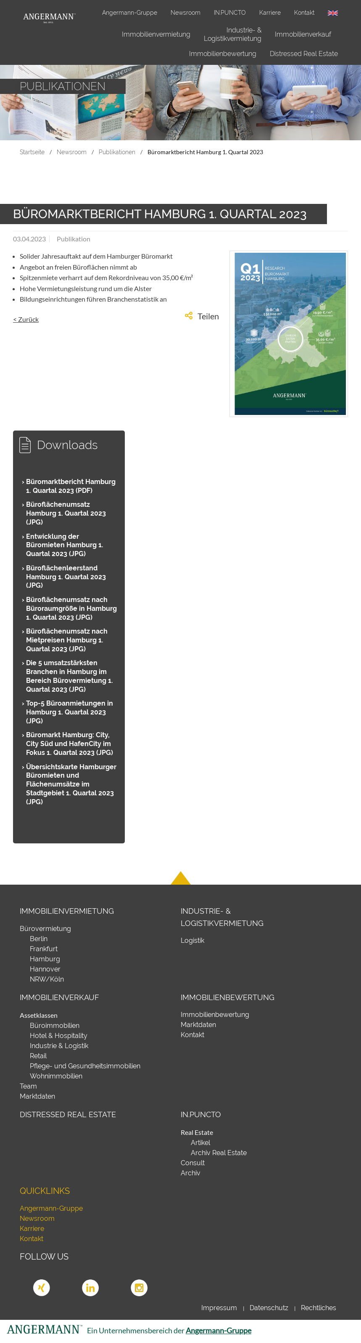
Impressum (219, 1308)
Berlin (38, 939)
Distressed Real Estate (304, 54)
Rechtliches (318, 1308)
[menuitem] (156, 34)
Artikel (200, 1143)
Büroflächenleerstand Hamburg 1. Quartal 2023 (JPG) (66, 577)
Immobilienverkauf (303, 34)
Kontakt (304, 12)
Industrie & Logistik (59, 1046)
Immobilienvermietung (156, 34)
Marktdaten (37, 1096)
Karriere (270, 12)
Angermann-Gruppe (129, 12)
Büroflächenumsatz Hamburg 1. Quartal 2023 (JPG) (66, 513)
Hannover (45, 969)
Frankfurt (44, 949)
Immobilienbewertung (222, 54)
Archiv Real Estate (219, 1153)
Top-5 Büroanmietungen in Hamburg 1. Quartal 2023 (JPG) (69, 712)
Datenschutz (269, 1308)
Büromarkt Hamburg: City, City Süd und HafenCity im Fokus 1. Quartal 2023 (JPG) (69, 744)
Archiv (190, 1173)
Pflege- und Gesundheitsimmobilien (85, 1066)
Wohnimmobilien (56, 1076)
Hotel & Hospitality (58, 1036)
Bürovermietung (45, 929)
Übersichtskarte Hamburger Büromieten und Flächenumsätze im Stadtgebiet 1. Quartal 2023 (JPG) (71, 784)
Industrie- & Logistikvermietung (232, 34)
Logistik (192, 940)
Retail (38, 1056)
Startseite (32, 151)
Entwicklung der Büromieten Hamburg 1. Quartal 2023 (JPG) (64, 545)
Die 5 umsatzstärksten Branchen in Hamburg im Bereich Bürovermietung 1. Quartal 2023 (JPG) (69, 676)
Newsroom (185, 12)
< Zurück (26, 319)
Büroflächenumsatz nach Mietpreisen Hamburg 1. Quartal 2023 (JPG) (67, 640)
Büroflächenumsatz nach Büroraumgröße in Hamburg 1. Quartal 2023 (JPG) (71, 608)
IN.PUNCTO (230, 12)
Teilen (208, 316)
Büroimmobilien (54, 1026)
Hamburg (45, 959)
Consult (193, 1163)
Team (28, 1086)
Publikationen (117, 151)
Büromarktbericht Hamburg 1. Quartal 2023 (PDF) (71, 486)
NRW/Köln (47, 979)
